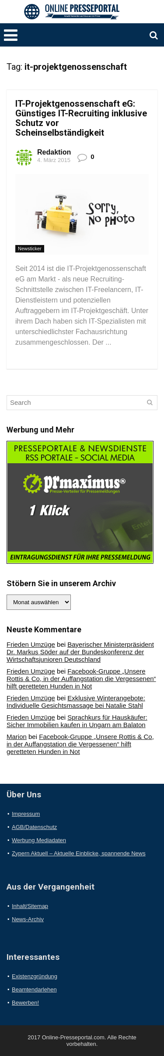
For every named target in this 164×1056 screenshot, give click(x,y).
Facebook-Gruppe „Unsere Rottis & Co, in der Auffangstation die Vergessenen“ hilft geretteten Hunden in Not (81, 678)
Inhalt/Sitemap (30, 906)
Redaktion (54, 152)
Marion (17, 736)
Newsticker (30, 248)
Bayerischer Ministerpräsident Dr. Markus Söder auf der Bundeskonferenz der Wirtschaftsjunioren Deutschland (80, 652)
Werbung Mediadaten (39, 840)
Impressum (26, 814)
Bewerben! (25, 1002)
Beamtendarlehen (34, 989)
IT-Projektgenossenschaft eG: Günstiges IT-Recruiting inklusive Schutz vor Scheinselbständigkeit (81, 118)
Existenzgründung (34, 976)
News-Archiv (28, 919)
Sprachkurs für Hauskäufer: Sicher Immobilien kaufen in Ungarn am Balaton (77, 721)
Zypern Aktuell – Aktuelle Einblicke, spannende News (79, 853)
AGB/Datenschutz (34, 827)
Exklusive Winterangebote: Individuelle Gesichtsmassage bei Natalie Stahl (76, 701)
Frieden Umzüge (31, 644)
